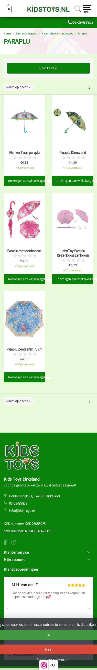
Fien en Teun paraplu (24, 153)
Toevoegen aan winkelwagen (26, 181)
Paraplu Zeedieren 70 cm (24, 349)
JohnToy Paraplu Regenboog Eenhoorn (73, 253)
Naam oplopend (18, 87)
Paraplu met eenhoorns (24, 251)
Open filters (48, 68)
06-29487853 (82, 22)
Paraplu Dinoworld (72, 153)
